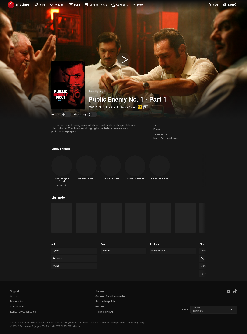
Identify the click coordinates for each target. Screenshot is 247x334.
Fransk (156, 129)
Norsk (169, 138)
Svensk (177, 138)
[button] (137, 5)
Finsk (163, 138)
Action (124, 107)
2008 (91, 107)
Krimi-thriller (113, 107)
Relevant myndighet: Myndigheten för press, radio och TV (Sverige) (43, 322)
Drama (132, 107)
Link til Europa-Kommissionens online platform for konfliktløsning (111, 322)
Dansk (156, 138)
